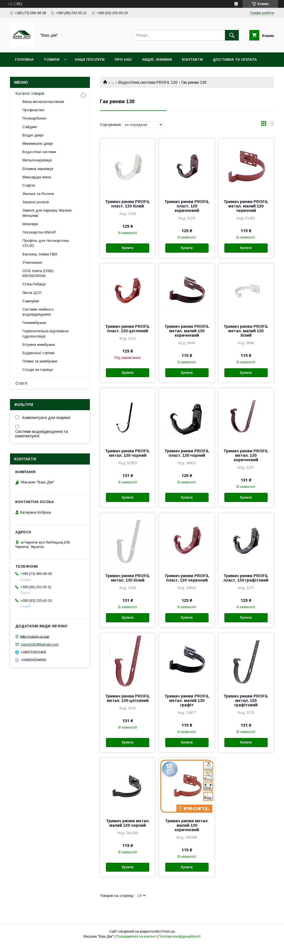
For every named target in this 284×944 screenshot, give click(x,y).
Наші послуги (90, 59)
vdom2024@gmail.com (40, 644)
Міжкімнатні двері (37, 143)
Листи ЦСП (31, 293)
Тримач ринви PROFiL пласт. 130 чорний (186, 453)
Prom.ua (168, 931)
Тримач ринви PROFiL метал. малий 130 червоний (246, 206)
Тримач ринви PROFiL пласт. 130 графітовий (246, 577)
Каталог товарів (30, 93)
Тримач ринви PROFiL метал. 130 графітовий (246, 700)
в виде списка (271, 125)
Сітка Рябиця (33, 284)
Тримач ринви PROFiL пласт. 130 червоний (186, 577)
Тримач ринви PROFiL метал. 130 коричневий (246, 455)
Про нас (123, 59)
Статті (21, 383)
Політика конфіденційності (179, 936)
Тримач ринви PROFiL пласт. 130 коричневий (186, 206)
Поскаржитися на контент (136, 936)
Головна (24, 59)
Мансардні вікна (36, 177)
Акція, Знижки (157, 59)
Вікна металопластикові (43, 102)
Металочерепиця (37, 160)
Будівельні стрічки (38, 353)
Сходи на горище (37, 369)
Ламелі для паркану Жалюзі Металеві (47, 212)
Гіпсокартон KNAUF (39, 232)
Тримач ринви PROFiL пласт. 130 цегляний (127, 328)
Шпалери (30, 224)
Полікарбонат (34, 118)
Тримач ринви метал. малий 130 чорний (127, 823)
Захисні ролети (35, 202)
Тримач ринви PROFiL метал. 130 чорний (127, 453)
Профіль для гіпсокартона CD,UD (45, 243)
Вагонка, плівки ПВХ (39, 254)
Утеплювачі (32, 262)
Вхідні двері (33, 135)
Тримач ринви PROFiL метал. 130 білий (127, 577)
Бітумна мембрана (38, 344)
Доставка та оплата (235, 59)
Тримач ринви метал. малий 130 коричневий (187, 825)
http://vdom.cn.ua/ (34, 636)
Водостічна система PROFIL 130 (148, 82)
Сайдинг (29, 127)
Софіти (28, 185)
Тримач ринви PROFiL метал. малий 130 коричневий (186, 330)
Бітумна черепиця (37, 169)
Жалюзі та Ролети (38, 194)
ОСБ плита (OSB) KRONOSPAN (38, 273)
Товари (51, 59)
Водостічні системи (39, 152)
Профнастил (33, 110)
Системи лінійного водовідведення (38, 311)
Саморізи (30, 301)
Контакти (192, 59)
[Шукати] (232, 35)
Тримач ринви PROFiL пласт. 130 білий (127, 203)
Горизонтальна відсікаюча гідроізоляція (45, 333)
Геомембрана (34, 323)
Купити (127, 248)
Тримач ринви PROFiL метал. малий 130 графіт (186, 700)
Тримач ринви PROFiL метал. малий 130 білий (246, 330)
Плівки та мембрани (39, 361)
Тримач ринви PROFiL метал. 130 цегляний (127, 698)
